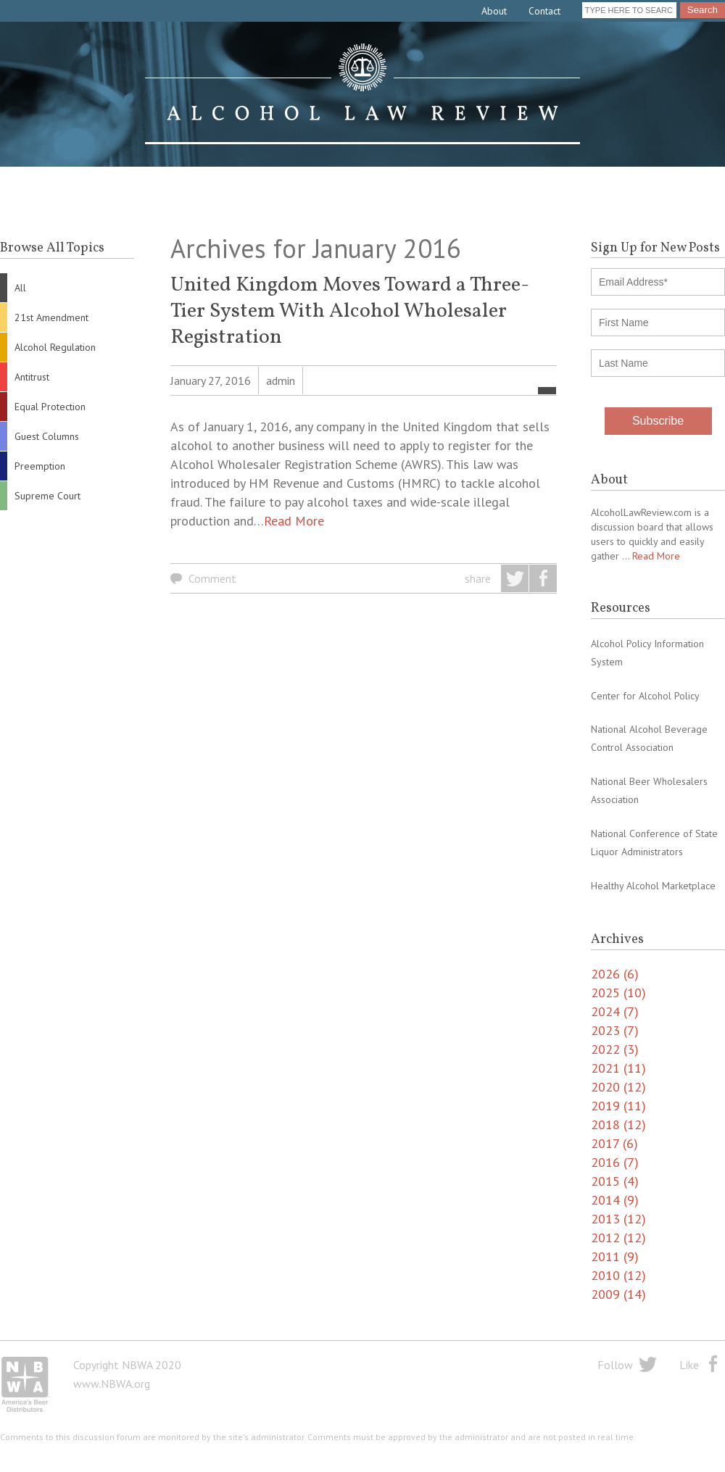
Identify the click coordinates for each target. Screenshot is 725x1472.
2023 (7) (615, 1030)
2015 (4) (615, 1181)
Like (689, 1364)
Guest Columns (46, 436)
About (494, 10)
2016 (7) (615, 1162)
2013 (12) (618, 1218)
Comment (212, 578)
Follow (615, 1364)
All (20, 287)
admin (280, 380)
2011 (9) (615, 1256)
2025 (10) (618, 992)
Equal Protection (50, 406)
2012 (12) (618, 1237)
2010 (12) (618, 1275)
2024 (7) (615, 1011)
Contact (544, 10)
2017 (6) (614, 1143)
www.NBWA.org (111, 1383)
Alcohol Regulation (55, 347)
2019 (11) (618, 1105)
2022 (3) (615, 1049)
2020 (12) (618, 1086)
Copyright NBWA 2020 (127, 1364)
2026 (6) (615, 973)
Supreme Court (47, 495)
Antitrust (31, 376)
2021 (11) (618, 1068)
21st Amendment (51, 317)
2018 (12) (618, 1124)
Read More (294, 520)
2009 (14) (618, 1294)
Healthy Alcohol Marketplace (653, 885)
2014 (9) (615, 1200)
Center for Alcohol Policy (645, 695)
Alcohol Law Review (362, 94)
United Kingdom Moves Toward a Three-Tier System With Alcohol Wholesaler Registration (349, 311)
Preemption (39, 466)
